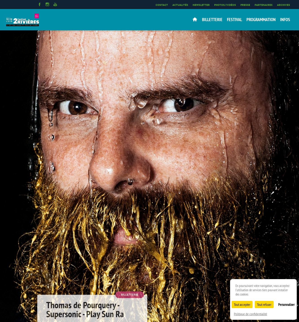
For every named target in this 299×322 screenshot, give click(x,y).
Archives (283, 5)
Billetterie (212, 19)
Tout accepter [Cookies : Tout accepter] (242, 304)
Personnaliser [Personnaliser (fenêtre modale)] (286, 304)
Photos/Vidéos (225, 5)
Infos (285, 19)
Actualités (180, 5)
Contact (162, 5)
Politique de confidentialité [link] (250, 314)
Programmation (261, 19)
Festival (234, 19)
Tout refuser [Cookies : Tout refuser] (264, 304)
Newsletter (201, 5)
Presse (245, 5)
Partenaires (264, 5)
